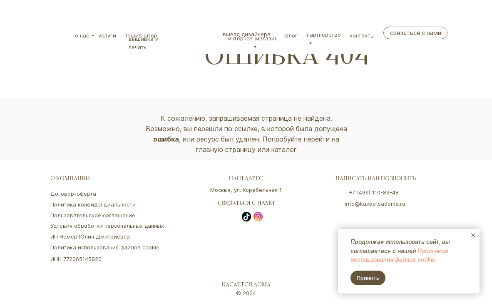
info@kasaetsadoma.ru (375, 203)
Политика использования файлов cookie (104, 247)
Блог (291, 35)
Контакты (362, 35)
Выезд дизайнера (247, 34)
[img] (57, 18)
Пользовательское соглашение (92, 215)
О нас (82, 35)
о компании (70, 179)
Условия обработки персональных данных (107, 225)
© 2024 (246, 293)
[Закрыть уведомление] (473, 235)
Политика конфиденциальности (93, 204)
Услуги (107, 35)
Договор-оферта (73, 193)
